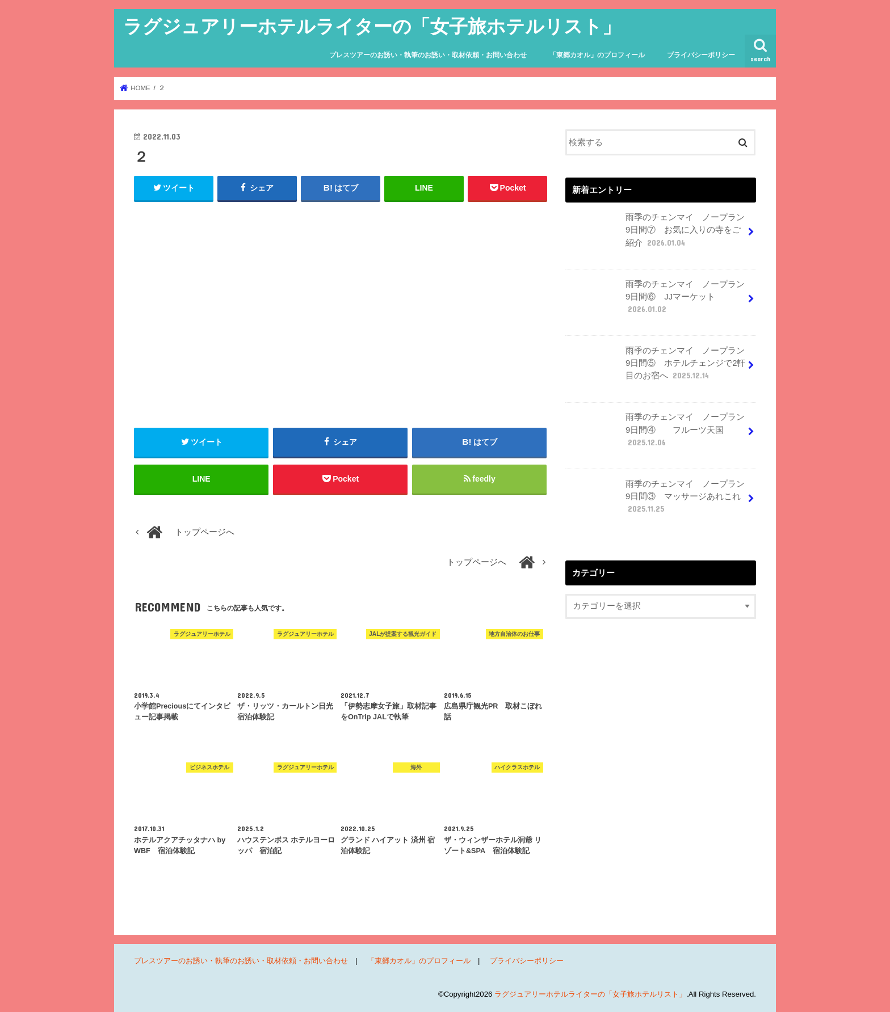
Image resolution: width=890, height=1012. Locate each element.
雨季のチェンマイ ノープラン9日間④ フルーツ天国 (656, 434)
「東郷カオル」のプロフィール (597, 55)
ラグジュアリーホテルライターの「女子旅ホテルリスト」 (372, 26)
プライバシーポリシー (701, 55)
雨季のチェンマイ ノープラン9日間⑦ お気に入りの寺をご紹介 (656, 234)
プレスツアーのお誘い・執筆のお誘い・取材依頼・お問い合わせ (428, 55)
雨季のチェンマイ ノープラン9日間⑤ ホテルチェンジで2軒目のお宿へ (656, 367)
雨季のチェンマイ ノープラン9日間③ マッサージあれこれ (656, 501)
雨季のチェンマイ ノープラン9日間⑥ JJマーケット (656, 301)
